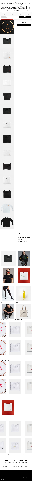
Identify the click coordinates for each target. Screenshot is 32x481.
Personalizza (24, 22)
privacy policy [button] (28, 2)
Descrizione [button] (19, 233)
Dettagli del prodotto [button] (21, 244)
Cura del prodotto (3, 476)
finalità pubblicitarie (22, 6)
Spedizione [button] (19, 243)
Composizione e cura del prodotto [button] (23, 241)
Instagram (13, 474)
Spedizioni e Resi (3, 475)
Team (7, 474)
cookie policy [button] (27, 4)
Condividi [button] (18, 27)
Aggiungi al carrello (23, 24)
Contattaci (2, 474)
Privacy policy (2, 477)
